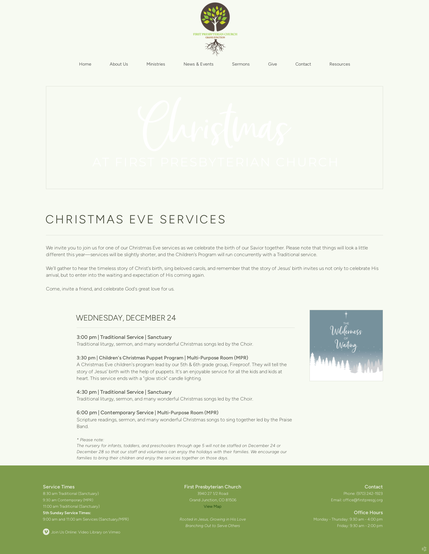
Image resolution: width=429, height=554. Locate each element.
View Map (213, 506)
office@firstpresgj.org (363, 500)
